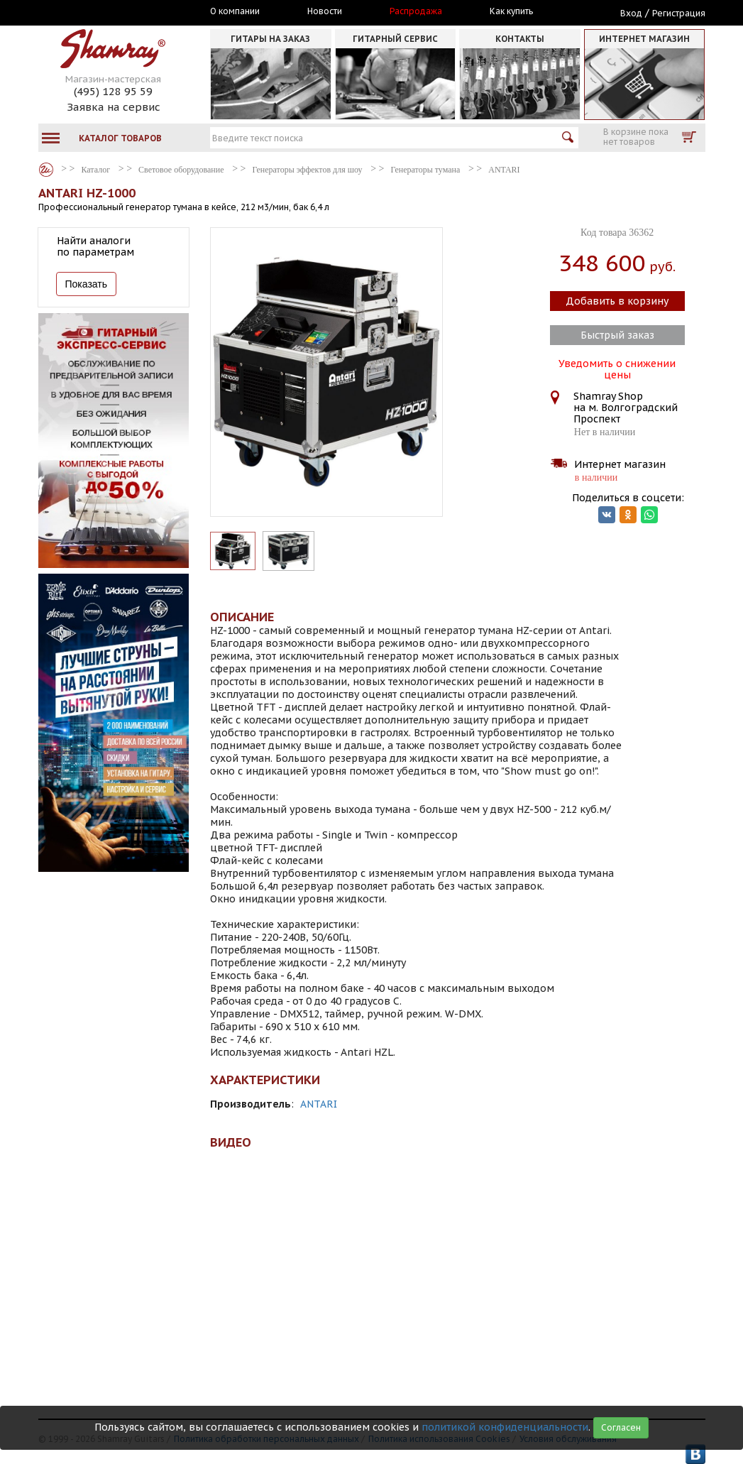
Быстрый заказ (617, 335)
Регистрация (678, 13)
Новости (324, 11)
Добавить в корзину (617, 301)
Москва (103, 12)
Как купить (511, 11)
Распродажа (416, 11)
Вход (631, 13)
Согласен (621, 1427)
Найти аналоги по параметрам (95, 246)
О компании (235, 11)
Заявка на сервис (113, 107)
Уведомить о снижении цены (617, 368)
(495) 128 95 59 (113, 91)
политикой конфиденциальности (505, 1427)
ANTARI (318, 1104)
